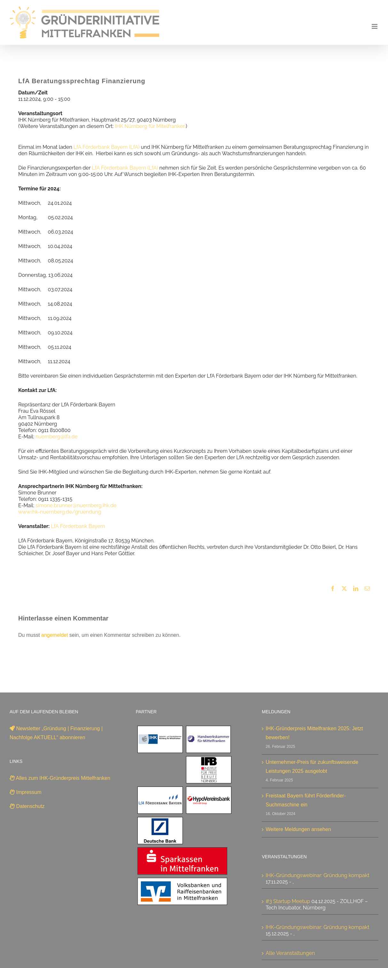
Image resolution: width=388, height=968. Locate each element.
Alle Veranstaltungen (290, 953)
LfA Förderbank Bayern (78, 526)
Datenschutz (27, 806)
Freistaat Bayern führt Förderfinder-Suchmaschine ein (306, 800)
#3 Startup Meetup (288, 901)
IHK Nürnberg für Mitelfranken (150, 126)
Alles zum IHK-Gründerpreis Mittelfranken (60, 778)
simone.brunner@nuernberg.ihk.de (76, 505)
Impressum (26, 792)
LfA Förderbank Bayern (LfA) (107, 147)
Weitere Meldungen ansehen (298, 829)
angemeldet (54, 635)
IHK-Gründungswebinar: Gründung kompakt (317, 875)
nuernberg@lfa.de (56, 437)
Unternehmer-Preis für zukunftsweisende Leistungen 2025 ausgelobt (312, 766)
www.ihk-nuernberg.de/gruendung (59, 512)
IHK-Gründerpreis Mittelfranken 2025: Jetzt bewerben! (314, 733)
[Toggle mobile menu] (375, 26)
